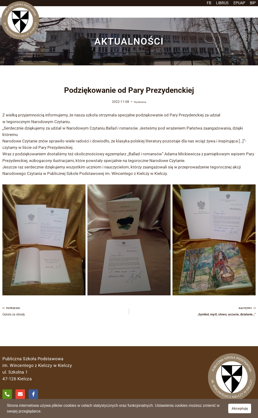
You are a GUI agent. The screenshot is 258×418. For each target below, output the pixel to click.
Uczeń (124, 15)
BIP (253, 3)
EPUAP (239, 3)
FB (209, 3)
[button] (104, 15)
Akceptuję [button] (240, 408)
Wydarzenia (140, 108)
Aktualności (149, 15)
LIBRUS (222, 3)
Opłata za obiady (63, 319)
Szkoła (105, 15)
